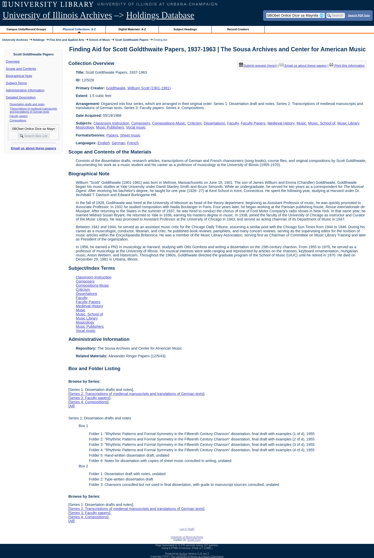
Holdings (39, 39)
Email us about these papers (33, 148)
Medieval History (280, 123)
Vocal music (136, 127)
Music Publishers (110, 127)
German (118, 143)
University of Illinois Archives (57, 15)
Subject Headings (185, 29)
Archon (183, 553)
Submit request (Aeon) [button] (258, 66)
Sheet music (130, 135)
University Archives (15, 39)
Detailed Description (21, 97)
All (71, 406)
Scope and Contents (21, 69)
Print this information (347, 66)
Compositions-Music (169, 123)
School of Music (99, 39)
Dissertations (214, 123)
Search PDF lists (359, 15)
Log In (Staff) (187, 529)
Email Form (193, 539)
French (133, 143)
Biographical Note (19, 76)
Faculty (233, 123)
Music (301, 123)
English (104, 143)
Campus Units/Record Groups (26, 29)
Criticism (194, 123)
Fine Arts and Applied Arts (67, 39)
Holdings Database (160, 15)
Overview (13, 61)
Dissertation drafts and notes (27, 104)
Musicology (85, 127)
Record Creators (238, 29)
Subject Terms (16, 83)
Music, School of (321, 123)
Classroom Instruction (111, 123)
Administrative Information (25, 90)
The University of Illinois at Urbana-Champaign (197, 556)
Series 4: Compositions (88, 402)
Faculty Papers (253, 123)
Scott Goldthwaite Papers (132, 39)
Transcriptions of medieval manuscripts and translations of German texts (33, 110)
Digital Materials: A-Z (132, 29)
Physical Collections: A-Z (79, 29)
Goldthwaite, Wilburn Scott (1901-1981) (138, 88)
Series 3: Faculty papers (89, 398)
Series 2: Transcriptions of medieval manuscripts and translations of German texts (136, 394)
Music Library (348, 123)
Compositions (18, 120)
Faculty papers (19, 116)
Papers (112, 135)
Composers (140, 123)
